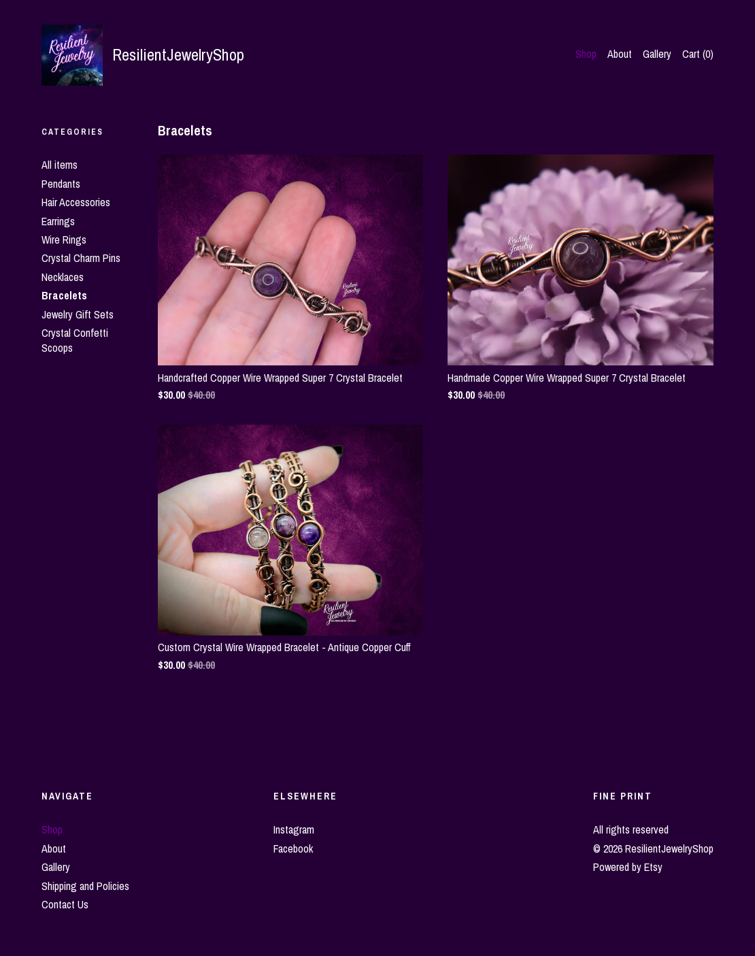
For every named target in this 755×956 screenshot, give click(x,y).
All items (59, 164)
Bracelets (64, 295)
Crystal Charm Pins (80, 257)
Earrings (58, 221)
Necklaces (62, 276)
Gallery (657, 53)
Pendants (60, 183)
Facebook (293, 848)
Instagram (293, 829)
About (619, 53)
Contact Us (64, 904)
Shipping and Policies (85, 885)
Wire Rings (63, 239)
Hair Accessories (75, 202)
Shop (586, 53)
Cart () (698, 53)
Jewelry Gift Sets (77, 314)
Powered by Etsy (627, 866)
